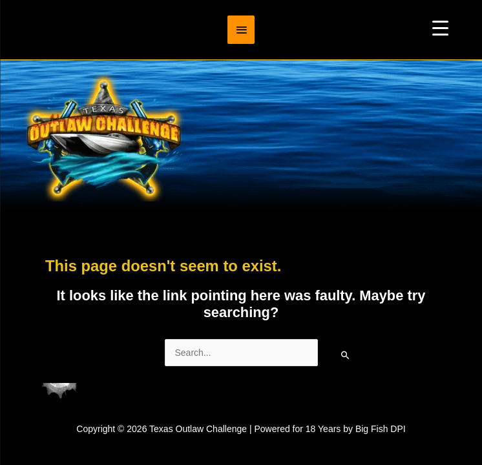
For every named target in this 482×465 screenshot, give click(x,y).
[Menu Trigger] (440, 27)
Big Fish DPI (380, 429)
